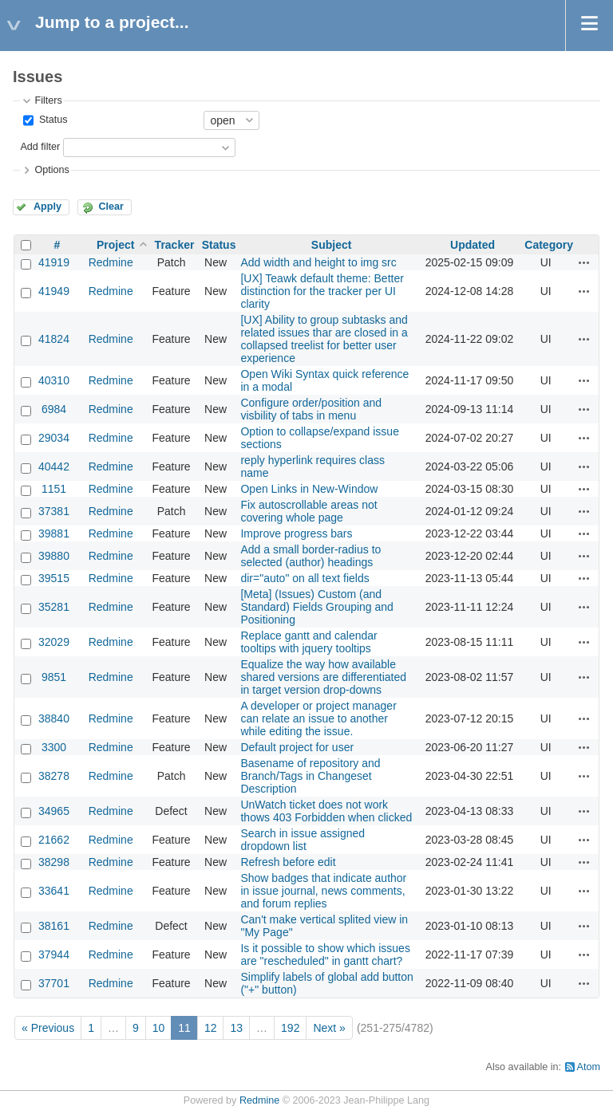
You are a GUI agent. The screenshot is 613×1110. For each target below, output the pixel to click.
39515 (53, 578)
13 (236, 1027)
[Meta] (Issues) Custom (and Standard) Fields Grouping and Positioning (316, 607)
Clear (111, 206)
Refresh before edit (287, 862)
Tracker (175, 244)
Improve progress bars (296, 533)
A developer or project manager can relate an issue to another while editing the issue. (318, 718)
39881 (53, 533)
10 (158, 1027)
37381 (53, 511)
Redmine (111, 262)
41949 (53, 291)
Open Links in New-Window (309, 488)
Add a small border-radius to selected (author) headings (310, 556)
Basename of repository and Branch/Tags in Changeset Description (310, 776)
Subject (331, 244)
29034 (53, 437)
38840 (53, 718)
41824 (53, 339)
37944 (53, 954)
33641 (53, 890)
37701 (53, 983)
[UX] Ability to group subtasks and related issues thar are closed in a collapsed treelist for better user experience (323, 338)
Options (51, 169)
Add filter (40, 146)
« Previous (48, 1027)
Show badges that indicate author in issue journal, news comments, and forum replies (323, 891)
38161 (53, 925)
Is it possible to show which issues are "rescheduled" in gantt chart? (324, 954)
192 (290, 1027)
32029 (53, 642)
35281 (53, 606)
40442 (53, 466)
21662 (53, 839)
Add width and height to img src (318, 262)
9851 (54, 677)
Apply (47, 206)
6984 (54, 409)
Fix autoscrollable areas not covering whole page (308, 511)
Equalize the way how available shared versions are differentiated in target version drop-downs (323, 677)
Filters (47, 100)
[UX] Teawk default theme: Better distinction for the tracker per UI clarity (321, 291)
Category (548, 244)
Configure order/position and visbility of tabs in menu (311, 409)
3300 (54, 747)
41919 (53, 262)
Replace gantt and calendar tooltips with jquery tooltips (308, 642)
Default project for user (297, 747)
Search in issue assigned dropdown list (302, 839)
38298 (53, 862)
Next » (329, 1027)
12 (210, 1027)
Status (51, 119)
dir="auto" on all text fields (304, 578)
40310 (53, 380)
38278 (53, 776)
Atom (588, 1067)
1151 (54, 488)
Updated (472, 244)
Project (115, 244)
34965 (53, 811)
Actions (584, 262)
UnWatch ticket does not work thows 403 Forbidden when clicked (326, 811)
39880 (53, 555)
